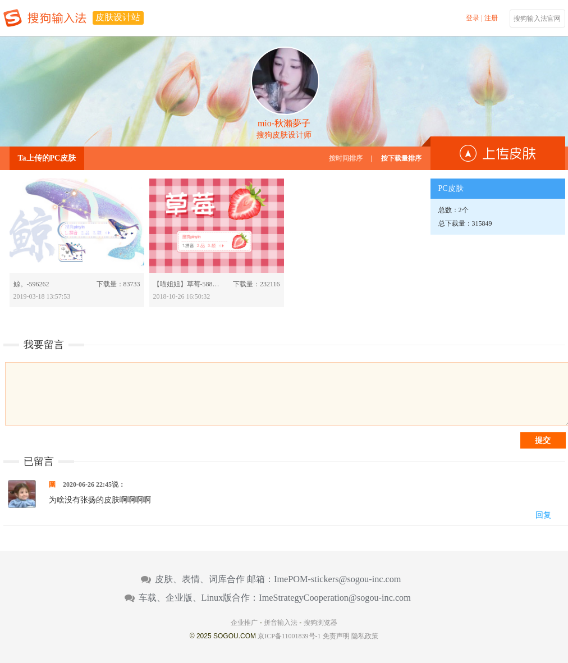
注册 (491, 18)
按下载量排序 (401, 158)
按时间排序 (346, 158)
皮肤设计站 (117, 17)
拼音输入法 (280, 623)
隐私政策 (364, 636)
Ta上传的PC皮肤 (47, 158)
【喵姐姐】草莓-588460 (187, 284)
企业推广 (244, 623)
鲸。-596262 (31, 284)
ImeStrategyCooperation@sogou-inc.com (335, 598)
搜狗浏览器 (320, 623)
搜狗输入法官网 (537, 18)
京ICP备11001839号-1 (289, 636)
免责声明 (336, 636)
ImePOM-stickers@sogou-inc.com (337, 579)
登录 (472, 18)
